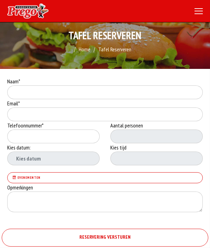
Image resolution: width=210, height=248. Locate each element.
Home (84, 49)
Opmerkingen (20, 187)
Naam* (13, 81)
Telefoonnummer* (25, 125)
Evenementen (27, 177)
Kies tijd (118, 147)
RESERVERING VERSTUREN (105, 237)
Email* (13, 103)
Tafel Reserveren (114, 49)
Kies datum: (19, 147)
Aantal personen (126, 125)
